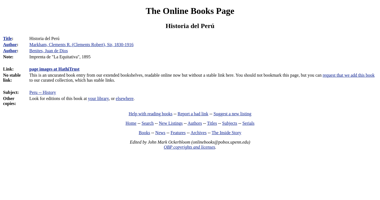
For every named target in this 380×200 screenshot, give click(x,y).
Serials (248, 123)
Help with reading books (150, 113)
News (160, 132)
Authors (195, 123)
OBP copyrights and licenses (189, 147)
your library (98, 98)
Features (177, 132)
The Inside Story (226, 132)
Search (148, 123)
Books (144, 132)
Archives (198, 132)
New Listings (171, 123)
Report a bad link (193, 113)
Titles (212, 123)
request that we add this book (348, 75)
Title (7, 38)
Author (10, 44)
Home (130, 123)
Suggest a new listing (232, 113)
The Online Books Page (190, 11)
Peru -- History (42, 92)
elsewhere (125, 98)
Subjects (229, 123)
